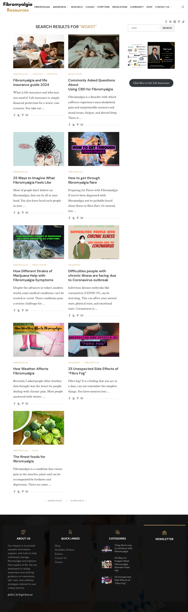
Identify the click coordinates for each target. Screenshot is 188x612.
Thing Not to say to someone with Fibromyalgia (123, 548)
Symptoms (103, 6)
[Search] (183, 7)
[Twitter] (170, 22)
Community (137, 6)
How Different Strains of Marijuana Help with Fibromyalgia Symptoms (33, 275)
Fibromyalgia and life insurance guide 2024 (31, 82)
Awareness (59, 6)
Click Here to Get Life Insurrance (151, 83)
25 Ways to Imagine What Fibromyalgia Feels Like (34, 180)
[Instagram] (174, 22)
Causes (90, 6)
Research (77, 6)
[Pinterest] (179, 22)
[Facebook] (166, 22)
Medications (119, 6)
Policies (59, 554)
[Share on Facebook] (14, 115)
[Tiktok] (183, 22)
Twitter (59, 562)
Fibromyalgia (42, 6)
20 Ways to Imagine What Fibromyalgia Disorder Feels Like (122, 564)
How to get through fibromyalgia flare (84, 180)
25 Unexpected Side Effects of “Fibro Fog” (122, 580)
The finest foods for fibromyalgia (29, 458)
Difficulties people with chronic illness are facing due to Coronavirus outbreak (92, 275)
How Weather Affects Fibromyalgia (30, 371)
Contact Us (162, 6)
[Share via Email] (27, 115)
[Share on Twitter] (18, 115)
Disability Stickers (64, 550)
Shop (149, 6)
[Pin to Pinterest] (22, 115)
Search (167, 27)
